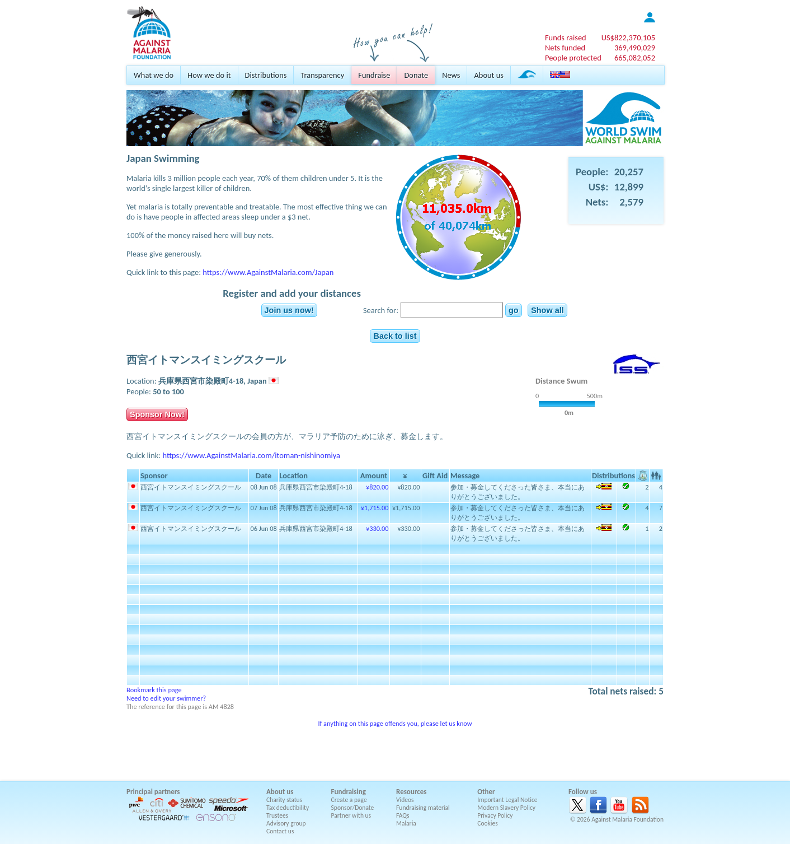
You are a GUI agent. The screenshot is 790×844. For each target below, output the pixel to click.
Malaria (406, 823)
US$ (628, 37)
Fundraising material (423, 808)
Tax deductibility (287, 808)
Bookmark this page (154, 690)
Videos (405, 800)
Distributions (266, 75)
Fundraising (348, 791)
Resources (411, 791)
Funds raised (565, 37)
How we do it (209, 75)
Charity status (284, 800)
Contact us (280, 831)
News (451, 75)
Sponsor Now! (157, 414)
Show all (547, 310)
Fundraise (374, 75)
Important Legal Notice (507, 800)
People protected (573, 58)
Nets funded (565, 48)
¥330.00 (377, 528)
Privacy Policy (494, 815)
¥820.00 (377, 487)
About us (488, 75)
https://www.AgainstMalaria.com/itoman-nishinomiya (251, 455)
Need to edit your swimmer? (166, 698)
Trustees (277, 815)
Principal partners (153, 791)
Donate (416, 75)
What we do (153, 75)
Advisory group (286, 823)
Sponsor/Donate (352, 808)
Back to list (394, 336)
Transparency (322, 75)
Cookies (487, 823)
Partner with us (351, 815)
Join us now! (289, 310)
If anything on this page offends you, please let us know (395, 723)
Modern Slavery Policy (506, 808)
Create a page (349, 800)
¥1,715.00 (375, 507)
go (514, 310)
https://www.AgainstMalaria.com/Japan (268, 272)
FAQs (403, 815)
